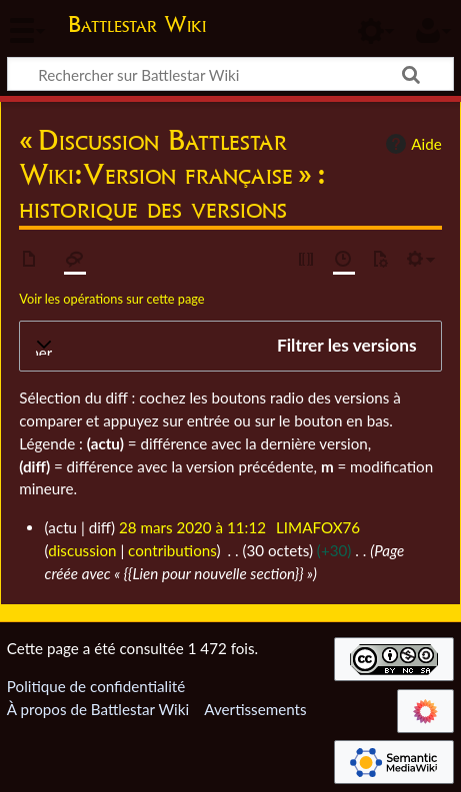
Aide (411, 144)
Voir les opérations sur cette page (111, 299)
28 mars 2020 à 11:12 (192, 527)
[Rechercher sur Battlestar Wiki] (230, 74)
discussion (82, 550)
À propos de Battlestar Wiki (98, 709)
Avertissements (255, 709)
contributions (172, 550)
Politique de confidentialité (96, 686)
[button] (230, 346)
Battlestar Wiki (137, 26)
